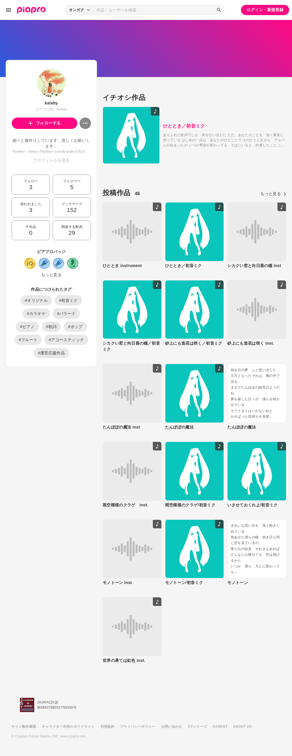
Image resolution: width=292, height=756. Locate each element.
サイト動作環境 (23, 727)
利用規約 (107, 727)
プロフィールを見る (51, 160)
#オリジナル (36, 300)
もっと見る (51, 274)
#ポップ (75, 326)
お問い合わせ (171, 727)
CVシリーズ (197, 727)
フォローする (45, 123)
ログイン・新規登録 (265, 9)
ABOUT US (242, 727)
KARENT (220, 727)
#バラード (66, 313)
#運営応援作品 (51, 353)
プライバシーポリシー (137, 727)
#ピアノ (27, 326)
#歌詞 (51, 326)
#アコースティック (66, 339)
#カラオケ (36, 313)
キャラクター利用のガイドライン (68, 727)
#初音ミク (68, 300)
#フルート (28, 339)
